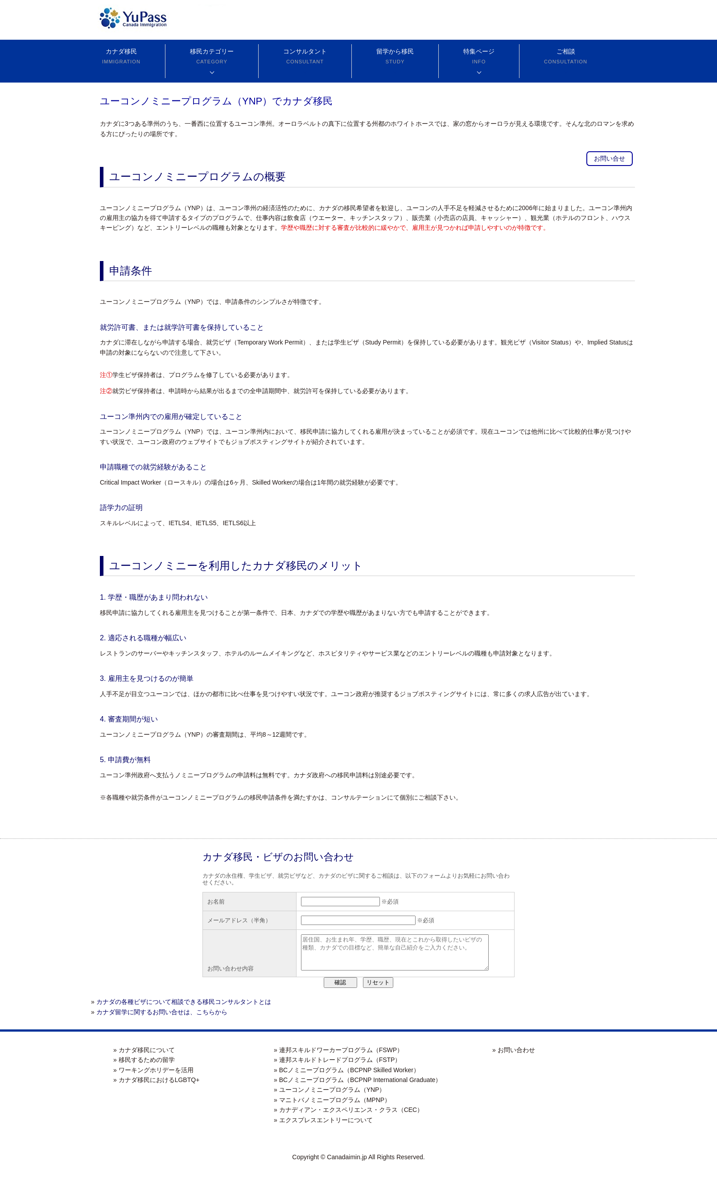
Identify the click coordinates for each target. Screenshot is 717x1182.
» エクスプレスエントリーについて (323, 1126)
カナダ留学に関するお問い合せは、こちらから (161, 1018)
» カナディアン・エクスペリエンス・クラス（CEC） (348, 1116)
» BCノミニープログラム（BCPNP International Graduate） (357, 1086)
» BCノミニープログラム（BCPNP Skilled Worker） (347, 1076)
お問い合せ (609, 158)
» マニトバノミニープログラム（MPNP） (332, 1106)
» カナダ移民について (144, 1056)
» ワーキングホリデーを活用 (153, 1076)
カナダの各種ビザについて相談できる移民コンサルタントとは (183, 1008)
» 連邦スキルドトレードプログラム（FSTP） (337, 1066)
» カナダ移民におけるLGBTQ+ (156, 1086)
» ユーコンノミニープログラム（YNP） (329, 1096)
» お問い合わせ (513, 1056)
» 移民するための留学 (144, 1066)
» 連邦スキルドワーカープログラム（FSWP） (338, 1056)
